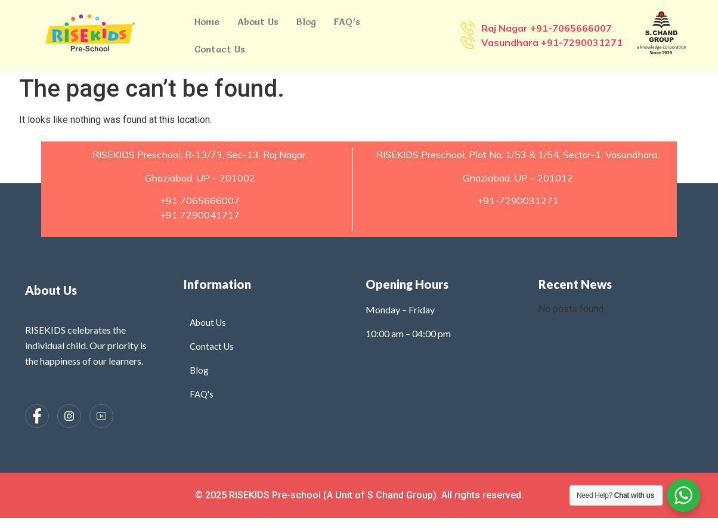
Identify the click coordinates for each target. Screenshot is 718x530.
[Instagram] (69, 416)
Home (206, 21)
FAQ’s (347, 21)
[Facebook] (37, 416)
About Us (257, 21)
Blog (306, 21)
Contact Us (219, 49)
